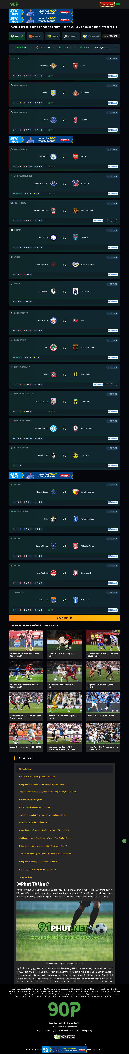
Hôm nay (87, 47)
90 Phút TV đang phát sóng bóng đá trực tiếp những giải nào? (43, 815)
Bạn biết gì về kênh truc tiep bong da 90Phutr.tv (37, 777)
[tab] (17, 36)
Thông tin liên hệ (25, 877)
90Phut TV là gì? (25, 769)
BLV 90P (65, 47)
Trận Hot (43, 47)
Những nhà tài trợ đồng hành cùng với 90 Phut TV (38, 861)
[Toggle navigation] (118, 4)
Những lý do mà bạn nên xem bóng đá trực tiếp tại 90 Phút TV (43, 846)
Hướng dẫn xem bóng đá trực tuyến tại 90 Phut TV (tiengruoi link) (44, 830)
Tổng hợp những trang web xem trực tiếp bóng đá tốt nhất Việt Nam (45, 854)
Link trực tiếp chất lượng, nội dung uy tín (34, 807)
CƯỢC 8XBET (107, 4)
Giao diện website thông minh (30, 799)
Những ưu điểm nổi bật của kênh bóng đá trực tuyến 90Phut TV (43, 784)
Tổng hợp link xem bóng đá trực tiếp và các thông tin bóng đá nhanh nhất (47, 791)
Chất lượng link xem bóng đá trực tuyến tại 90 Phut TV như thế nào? (45, 838)
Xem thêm (64, 618)
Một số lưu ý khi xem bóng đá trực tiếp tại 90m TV (38, 869)
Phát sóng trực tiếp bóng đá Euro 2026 (34, 822)
